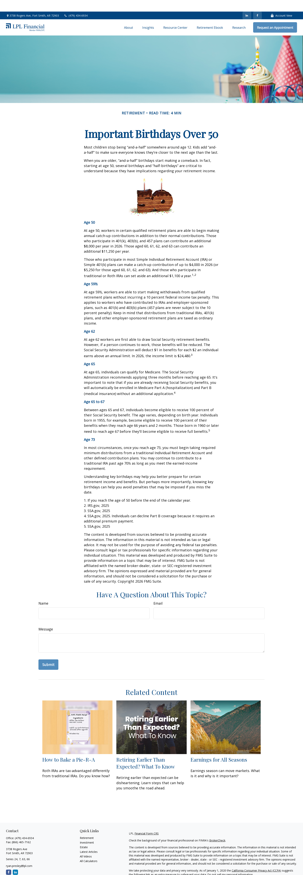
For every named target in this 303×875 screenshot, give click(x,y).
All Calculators (88, 849)
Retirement (87, 826)
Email (158, 591)
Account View (281, 4)
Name (43, 591)
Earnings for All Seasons (219, 747)
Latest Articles (89, 840)
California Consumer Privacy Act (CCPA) (256, 859)
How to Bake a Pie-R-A (68, 747)
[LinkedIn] (247, 4)
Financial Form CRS (146, 822)
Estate (84, 835)
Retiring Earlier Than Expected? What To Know (145, 751)
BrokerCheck (217, 829)
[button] (128, 16)
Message (45, 617)
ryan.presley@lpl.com (19, 854)
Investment (87, 831)
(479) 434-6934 (76, 4)
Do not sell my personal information (230, 863)
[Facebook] (257, 4)
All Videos (86, 845)
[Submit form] (48, 653)
